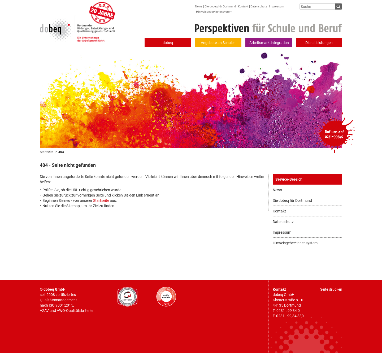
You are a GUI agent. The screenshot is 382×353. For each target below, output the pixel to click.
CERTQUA (127, 297)
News (198, 6)
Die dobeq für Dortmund (220, 6)
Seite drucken (331, 289)
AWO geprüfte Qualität (166, 297)
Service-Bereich (288, 179)
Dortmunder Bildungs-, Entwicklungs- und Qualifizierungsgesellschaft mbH (77, 21)
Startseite (46, 152)
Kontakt (243, 6)
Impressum (276, 6)
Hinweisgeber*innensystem (214, 12)
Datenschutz (258, 6)
